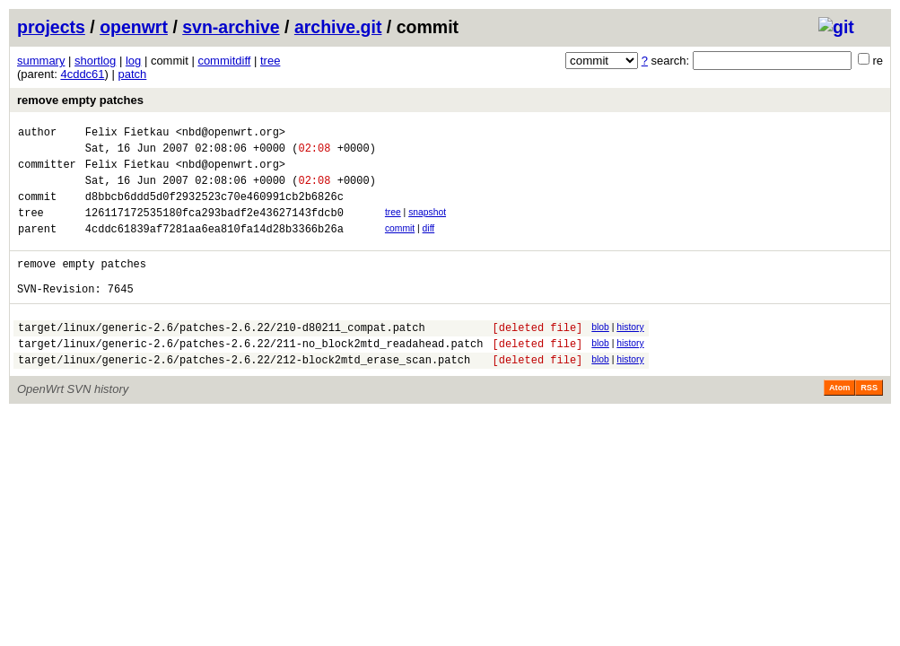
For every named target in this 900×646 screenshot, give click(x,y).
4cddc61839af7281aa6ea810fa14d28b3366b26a (214, 247)
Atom (839, 422)
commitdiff (223, 60)
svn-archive (230, 27)
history (629, 354)
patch (132, 74)
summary (41, 60)
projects (51, 27)
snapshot (427, 226)
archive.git (338, 27)
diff (429, 244)
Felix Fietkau (127, 134)
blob (600, 354)
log (133, 60)
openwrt (134, 27)
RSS (869, 422)
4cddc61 (82, 74)
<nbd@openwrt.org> (230, 134)
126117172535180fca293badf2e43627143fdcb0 (214, 228)
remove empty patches (80, 100)
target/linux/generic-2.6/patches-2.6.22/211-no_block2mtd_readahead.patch (250, 375)
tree (270, 60)
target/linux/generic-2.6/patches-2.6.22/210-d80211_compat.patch (221, 356)
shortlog (95, 60)
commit (400, 244)
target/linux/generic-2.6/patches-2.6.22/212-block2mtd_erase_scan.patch (244, 394)
